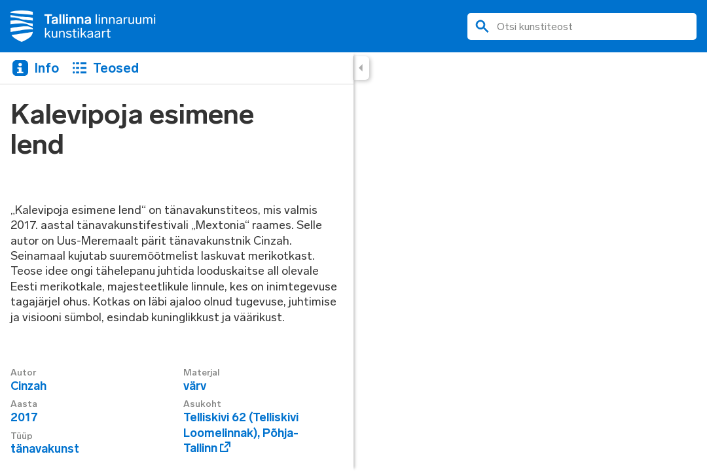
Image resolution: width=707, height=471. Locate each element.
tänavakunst (44, 449)
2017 (24, 417)
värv (194, 386)
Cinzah (28, 386)
